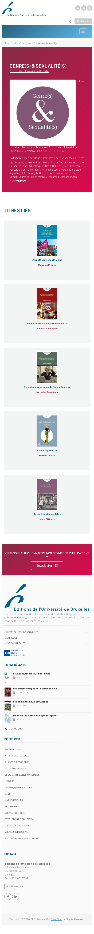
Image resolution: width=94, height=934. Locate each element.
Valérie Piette (64, 173)
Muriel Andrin (50, 162)
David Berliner (53, 166)
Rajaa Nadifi (16, 173)
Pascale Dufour (18, 169)
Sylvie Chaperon (71, 166)
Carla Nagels (31, 173)
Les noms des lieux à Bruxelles (30, 701)
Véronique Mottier (71, 169)
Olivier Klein (34, 169)
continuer (43, 621)
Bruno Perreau (47, 173)
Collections (25, 43)
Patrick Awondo (67, 162)
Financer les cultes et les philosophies (35, 715)
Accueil (12, 43)
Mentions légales (15, 643)
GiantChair (56, 919)
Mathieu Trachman (48, 176)
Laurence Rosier (28, 176)
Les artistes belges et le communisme (35, 688)
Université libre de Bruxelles (21, 632)
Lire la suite (60, 151)
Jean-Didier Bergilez (33, 166)
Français (83, 20)
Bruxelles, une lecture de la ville (31, 673)
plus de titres (14, 728)
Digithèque (11, 637)
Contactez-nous (15, 886)
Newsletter (47, 566)
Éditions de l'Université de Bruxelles (29, 71)
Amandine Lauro (51, 169)
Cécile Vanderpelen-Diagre (69, 158)
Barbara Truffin (68, 176)
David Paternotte (43, 158)
